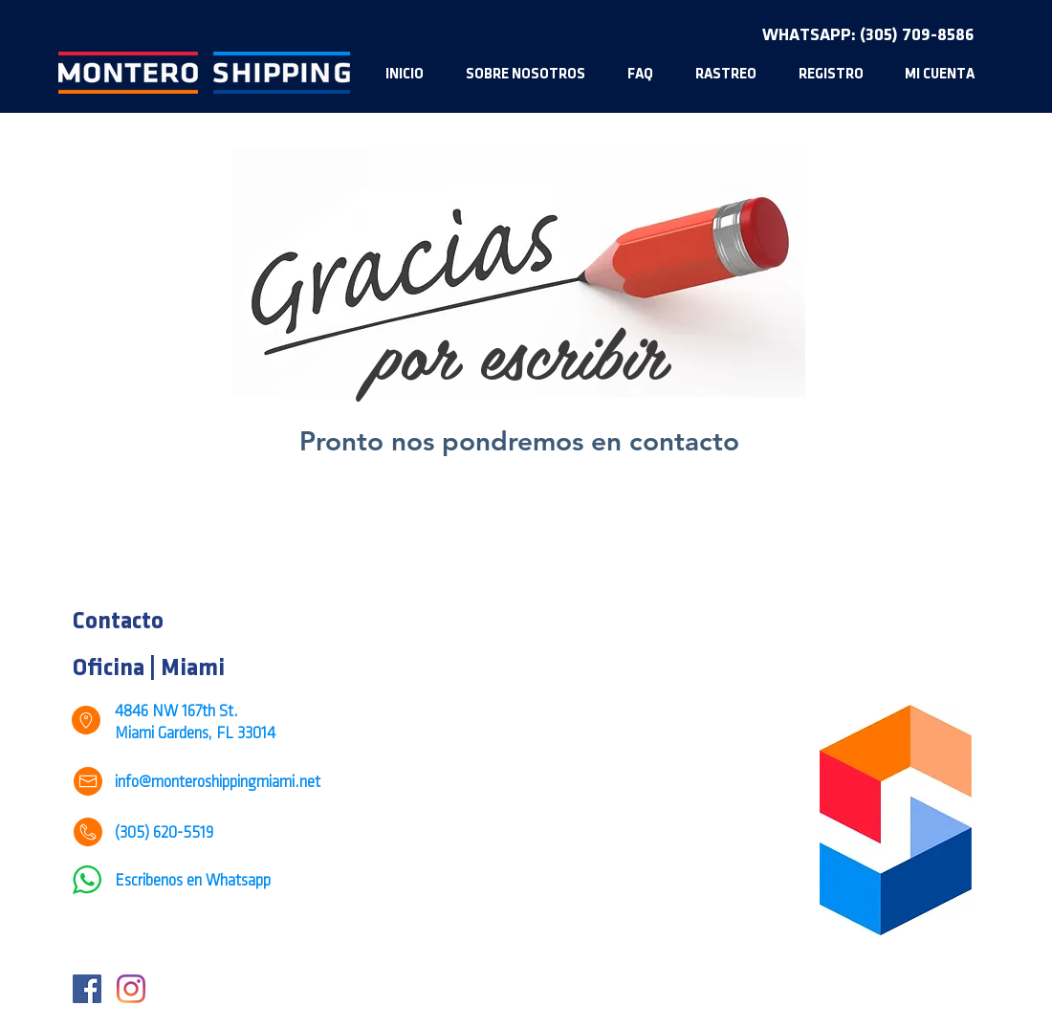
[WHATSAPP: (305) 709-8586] (867, 35)
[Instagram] (131, 988)
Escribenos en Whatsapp (193, 881)
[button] (831, 75)
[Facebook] (87, 988)
